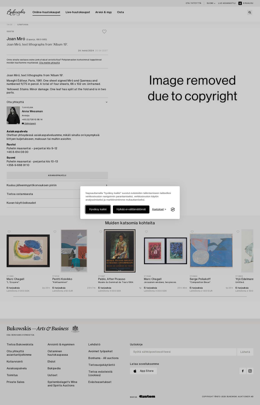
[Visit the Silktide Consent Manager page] (173, 210)
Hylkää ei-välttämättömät (131, 209)
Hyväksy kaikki (98, 209)
